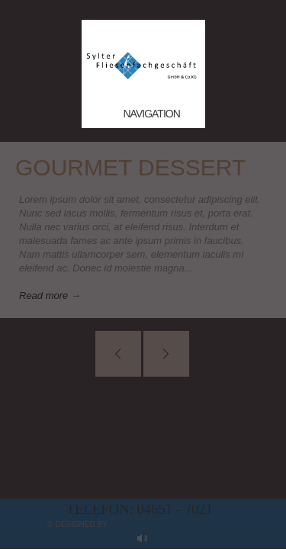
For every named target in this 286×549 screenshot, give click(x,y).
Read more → (50, 295)
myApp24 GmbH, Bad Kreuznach (173, 524)
